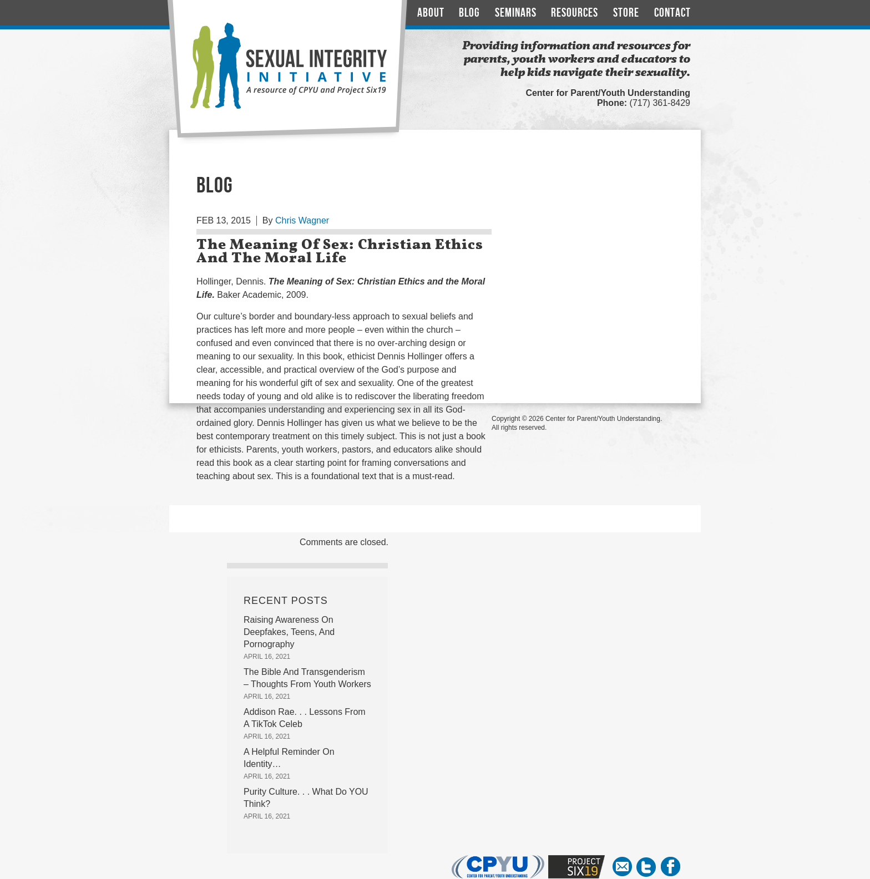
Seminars (516, 13)
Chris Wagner (302, 220)
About (430, 13)
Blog (469, 13)
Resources (574, 13)
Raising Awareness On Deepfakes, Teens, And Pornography (289, 632)
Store (626, 13)
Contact (672, 13)
